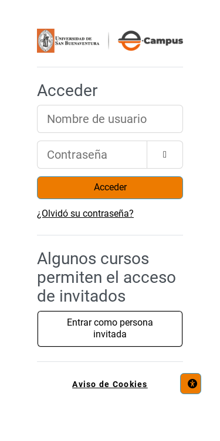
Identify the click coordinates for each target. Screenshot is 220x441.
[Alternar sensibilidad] (165, 155)
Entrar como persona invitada (110, 328)
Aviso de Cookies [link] (109, 384)
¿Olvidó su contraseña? (85, 213)
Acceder (110, 187)
